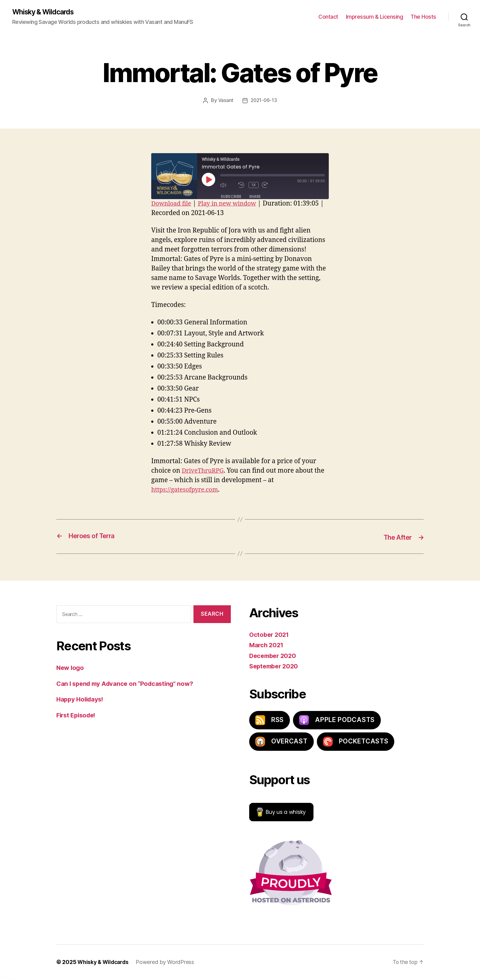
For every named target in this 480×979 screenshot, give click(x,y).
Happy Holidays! (81, 699)
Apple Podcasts (337, 720)
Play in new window (231, 204)
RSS (269, 720)
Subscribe (231, 196)
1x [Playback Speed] (254, 185)
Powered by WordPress (167, 961)
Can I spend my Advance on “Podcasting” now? (128, 683)
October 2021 (270, 634)
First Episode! (77, 715)
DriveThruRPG (204, 471)
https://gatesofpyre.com (187, 490)
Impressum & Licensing (374, 17)
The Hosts (423, 17)
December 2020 (274, 655)
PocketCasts (355, 741)
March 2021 (267, 645)
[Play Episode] (208, 180)
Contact (328, 17)
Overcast (281, 741)
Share (255, 196)
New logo (70, 667)
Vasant (225, 101)
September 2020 (275, 666)
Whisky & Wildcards (45, 12)
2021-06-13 (263, 101)
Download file (172, 204)
